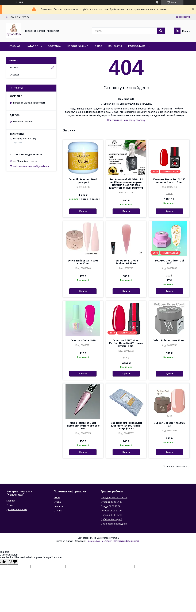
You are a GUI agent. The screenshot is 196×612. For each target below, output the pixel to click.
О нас (98, 46)
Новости (58, 506)
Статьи (57, 502)
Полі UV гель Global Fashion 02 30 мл (126, 262)
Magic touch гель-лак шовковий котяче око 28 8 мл (83, 425)
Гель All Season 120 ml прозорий (83, 181)
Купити (83, 211)
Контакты (115, 46)
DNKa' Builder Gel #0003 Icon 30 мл (83, 262)
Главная (15, 46)
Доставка (54, 46)
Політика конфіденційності (126, 541)
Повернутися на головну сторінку (126, 120)
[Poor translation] (12, 562)
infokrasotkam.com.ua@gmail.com (31, 166)
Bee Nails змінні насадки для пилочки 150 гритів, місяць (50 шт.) (126, 425)
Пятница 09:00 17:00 (111, 515)
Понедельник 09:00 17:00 (114, 497)
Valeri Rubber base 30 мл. (169, 340)
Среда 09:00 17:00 (110, 506)
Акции (57, 497)
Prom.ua (114, 538)
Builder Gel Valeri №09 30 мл (169, 424)
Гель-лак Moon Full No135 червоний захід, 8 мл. (169, 181)
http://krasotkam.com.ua (25, 161)
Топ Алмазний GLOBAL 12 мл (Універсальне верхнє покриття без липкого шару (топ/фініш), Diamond (126, 183)
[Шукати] (161, 31)
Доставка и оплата (16, 509)
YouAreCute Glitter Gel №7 (169, 262)
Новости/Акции (77, 46)
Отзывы (14, 74)
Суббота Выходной (111, 519)
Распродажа (136, 46)
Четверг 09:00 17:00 (111, 510)
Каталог (32, 46)
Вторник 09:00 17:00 (111, 502)
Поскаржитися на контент (99, 541)
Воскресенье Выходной (114, 523)
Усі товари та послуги (175, 466)
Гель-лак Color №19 (83, 340)
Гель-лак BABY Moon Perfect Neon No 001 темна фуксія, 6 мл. (126, 343)
